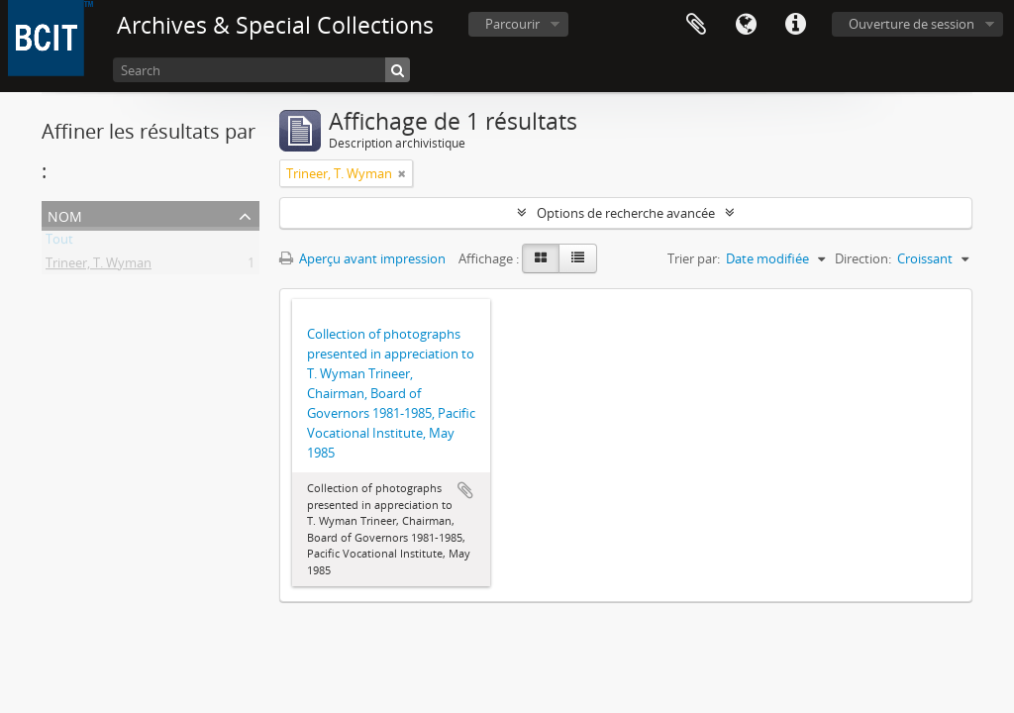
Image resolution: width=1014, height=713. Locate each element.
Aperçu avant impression (362, 258)
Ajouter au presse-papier (465, 490)
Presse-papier (696, 25)
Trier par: (693, 258)
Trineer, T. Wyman (99, 266)
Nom (65, 214)
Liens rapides (795, 25)
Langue (745, 25)
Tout (59, 243)
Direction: (863, 258)
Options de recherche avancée (626, 213)
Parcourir (512, 24)
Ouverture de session (911, 24)
